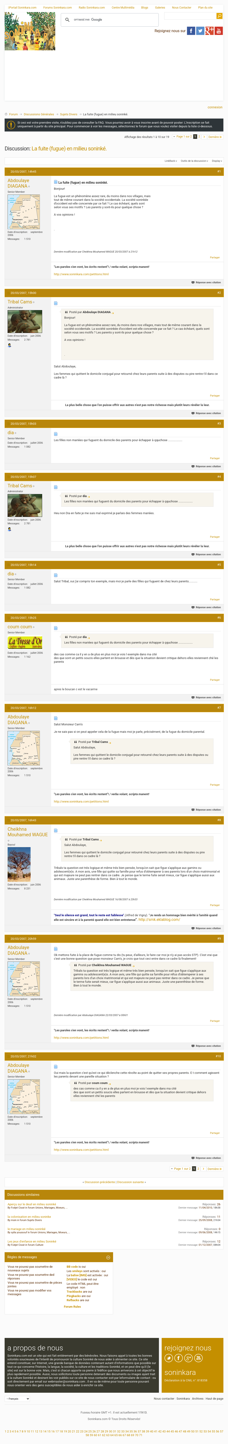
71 (141, 1435)
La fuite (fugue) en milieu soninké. (69, 148)
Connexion (215, 107)
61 (99, 1435)
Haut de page (214, 1398)
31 (115, 1431)
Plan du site (205, 7)
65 (116, 1435)
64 (112, 1435)
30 (110, 1431)
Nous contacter (164, 1398)
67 (124, 1435)
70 (136, 1435)
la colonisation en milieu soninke (29, 1216)
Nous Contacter (181, 7)
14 (45, 1431)
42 (160, 1431)
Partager (215, 257)
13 (40, 1431)
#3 (219, 423)
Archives (198, 1398)
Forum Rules (72, 1306)
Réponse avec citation (206, 282)
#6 (219, 617)
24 (86, 1431)
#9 (219, 938)
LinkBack (170, 160)
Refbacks (73, 1300)
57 (221, 1431)
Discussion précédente (100, 1182)
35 (131, 1431)
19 (65, 1431)
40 (151, 1431)
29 (106, 1431)
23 (82, 1431)
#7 (219, 707)
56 (217, 1431)
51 (197, 1431)
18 (61, 1431)
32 (118, 1431)
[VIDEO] (72, 1279)
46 (176, 1431)
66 (120, 1435)
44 (168, 1431)
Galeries (160, 7)
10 (28, 1431)
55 (213, 1431)
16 (53, 1431)
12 (36, 1431)
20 (69, 1431)
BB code (72, 1266)
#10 (218, 1056)
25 (90, 1431)
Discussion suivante (130, 1182)
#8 (219, 820)
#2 (219, 292)
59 (91, 1435)
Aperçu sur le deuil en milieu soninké (32, 1204)
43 (164, 1431)
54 (209, 1431)
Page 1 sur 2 (184, 136)
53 (205, 1431)
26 (94, 1431)
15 (49, 1431)
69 (132, 1435)
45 (172, 1431)
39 (147, 1431)
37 (139, 1431)
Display (216, 160)
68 (128, 1435)
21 (73, 1431)
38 (143, 1431)
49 (188, 1431)
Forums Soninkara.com (57, 7)
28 (102, 1431)
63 (108, 1435)
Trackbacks (74, 1291)
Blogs (144, 7)
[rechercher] (109, 20)
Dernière (215, 137)
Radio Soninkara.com (92, 7)
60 (95, 1435)
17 (57, 1431)
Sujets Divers (68, 114)
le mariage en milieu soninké (26, 1229)
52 (201, 1431)
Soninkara (183, 1398)
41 (156, 1431)
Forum (13, 114)
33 (123, 1431)
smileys (77, 1271)
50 (193, 1431)
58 (87, 1435)
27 (98, 1431)
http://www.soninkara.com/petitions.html (81, 274)
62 (103, 1435)
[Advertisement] (139, 68)
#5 (219, 564)
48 (184, 1431)
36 (135, 1431)
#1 (219, 171)
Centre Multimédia (123, 7)
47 (180, 1431)
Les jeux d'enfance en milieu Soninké (32, 1241)
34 (127, 1431)
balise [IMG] (79, 1275)
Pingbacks (74, 1296)
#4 (219, 476)
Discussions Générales (39, 114)
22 (77, 1431)
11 (32, 1431)
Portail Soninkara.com (22, 7)
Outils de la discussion (193, 160)
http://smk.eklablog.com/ (159, 919)
